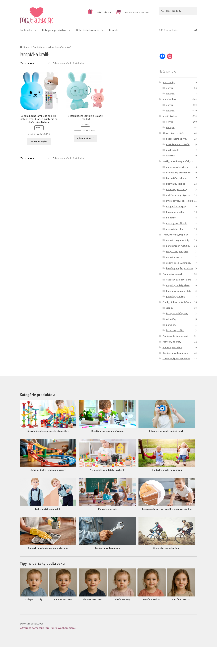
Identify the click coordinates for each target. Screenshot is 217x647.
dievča (169, 87)
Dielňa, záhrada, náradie (175, 353)
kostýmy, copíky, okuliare (179, 268)
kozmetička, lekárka (176, 178)
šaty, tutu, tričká (175, 330)
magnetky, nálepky (176, 206)
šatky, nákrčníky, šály (177, 313)
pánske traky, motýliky (178, 245)
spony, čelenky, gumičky (178, 262)
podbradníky (172, 149)
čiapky (169, 307)
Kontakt (114, 30)
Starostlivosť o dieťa (173, 133)
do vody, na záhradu (176, 223)
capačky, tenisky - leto (177, 285)
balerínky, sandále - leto (178, 290)
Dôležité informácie (87, 30)
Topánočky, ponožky (173, 273)
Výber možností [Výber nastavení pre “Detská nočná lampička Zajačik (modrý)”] (85, 138)
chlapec (170, 93)
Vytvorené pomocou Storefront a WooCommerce (48, 627)
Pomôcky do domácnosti (175, 336)
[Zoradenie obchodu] (35, 63)
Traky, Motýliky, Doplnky (175, 234)
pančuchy (171, 324)
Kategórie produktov (54, 30)
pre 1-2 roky (169, 82)
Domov (27, 47)
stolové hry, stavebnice (178, 172)
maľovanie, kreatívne (177, 166)
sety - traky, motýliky (177, 251)
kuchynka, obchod (175, 183)
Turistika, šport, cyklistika (176, 358)
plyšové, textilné (174, 228)
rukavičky (171, 319)
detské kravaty (174, 257)
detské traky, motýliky (177, 240)
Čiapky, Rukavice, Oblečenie (177, 302)
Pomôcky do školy (172, 341)
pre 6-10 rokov (170, 116)
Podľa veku (26, 30)
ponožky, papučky (175, 296)
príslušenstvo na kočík (177, 144)
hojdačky (171, 217)
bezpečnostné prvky (176, 138)
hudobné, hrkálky (175, 211)
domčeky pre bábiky (176, 189)
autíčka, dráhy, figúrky (178, 195)
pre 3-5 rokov (169, 99)
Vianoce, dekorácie (172, 347)
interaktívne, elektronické (179, 200)
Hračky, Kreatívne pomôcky (177, 161)
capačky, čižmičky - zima (178, 279)
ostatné (170, 155)
